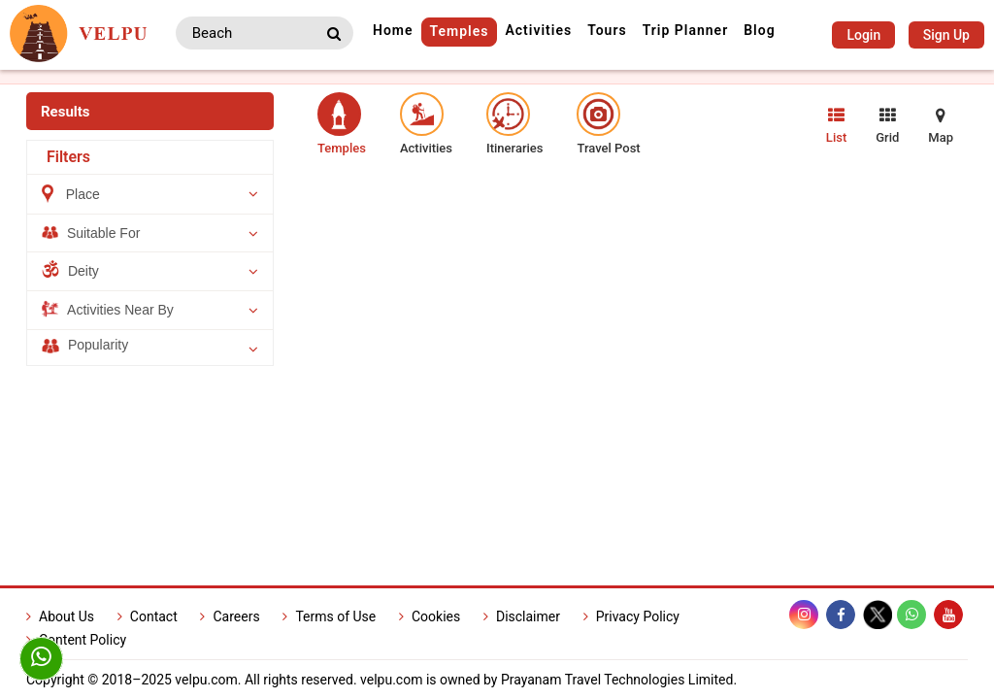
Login (863, 35)
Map (940, 126)
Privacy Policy (631, 616)
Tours (607, 30)
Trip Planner (686, 30)
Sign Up (946, 35)
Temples (459, 31)
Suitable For (150, 232)
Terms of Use (329, 616)
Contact (147, 616)
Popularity (150, 348)
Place (150, 193)
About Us (60, 616)
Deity (150, 270)
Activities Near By (150, 309)
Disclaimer (521, 616)
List (836, 126)
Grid (887, 126)
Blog (759, 30)
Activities (538, 30)
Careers (229, 616)
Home (393, 30)
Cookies (429, 616)
